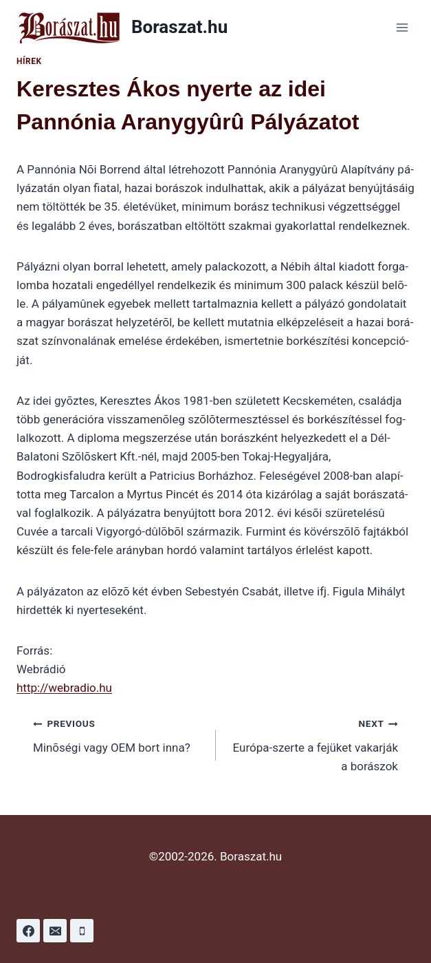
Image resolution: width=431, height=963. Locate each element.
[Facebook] (28, 930)
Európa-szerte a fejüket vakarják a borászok (313, 743)
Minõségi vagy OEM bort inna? (118, 734)
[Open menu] (402, 27)
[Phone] (81, 930)
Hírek (29, 61)
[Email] (55, 930)
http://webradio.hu (64, 688)
